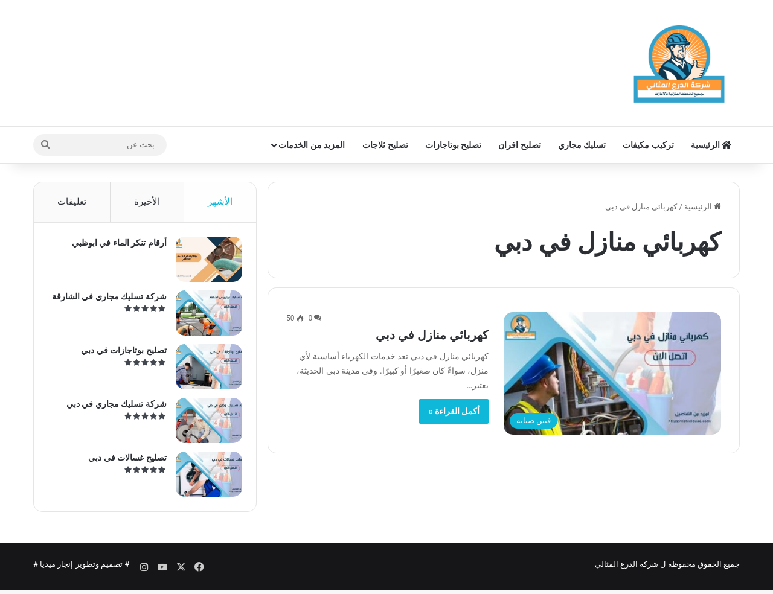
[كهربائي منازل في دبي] (612, 373)
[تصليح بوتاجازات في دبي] (205, 371)
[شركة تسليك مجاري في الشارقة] (205, 317)
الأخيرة (147, 201)
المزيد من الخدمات (311, 145)
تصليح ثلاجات (385, 145)
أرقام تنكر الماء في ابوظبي (115, 247)
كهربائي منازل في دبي (432, 335)
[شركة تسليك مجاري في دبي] (205, 424)
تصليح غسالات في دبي (123, 462)
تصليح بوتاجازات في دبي (119, 354)
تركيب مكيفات (648, 145)
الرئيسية (711, 145)
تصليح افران (519, 145)
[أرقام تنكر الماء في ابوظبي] (205, 263)
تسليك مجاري (582, 145)
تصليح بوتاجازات (453, 145)
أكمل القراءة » (454, 411)
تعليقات (71, 201)
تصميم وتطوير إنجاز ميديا (81, 571)
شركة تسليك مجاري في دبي (112, 408)
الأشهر (220, 201)
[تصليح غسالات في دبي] (205, 478)
